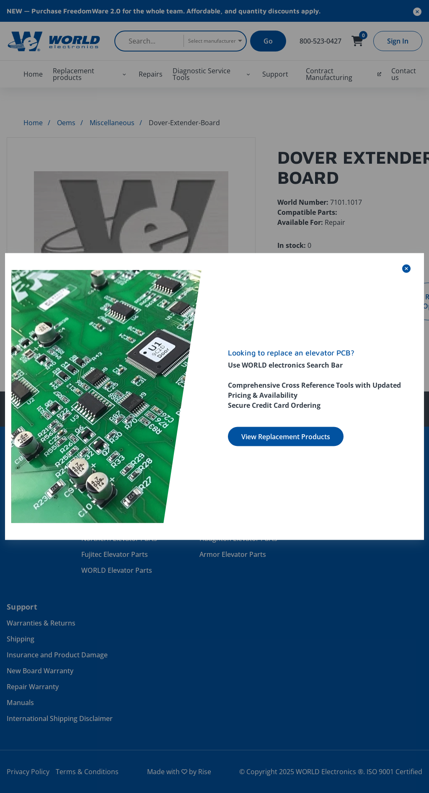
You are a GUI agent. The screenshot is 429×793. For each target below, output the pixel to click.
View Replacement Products (285, 436)
